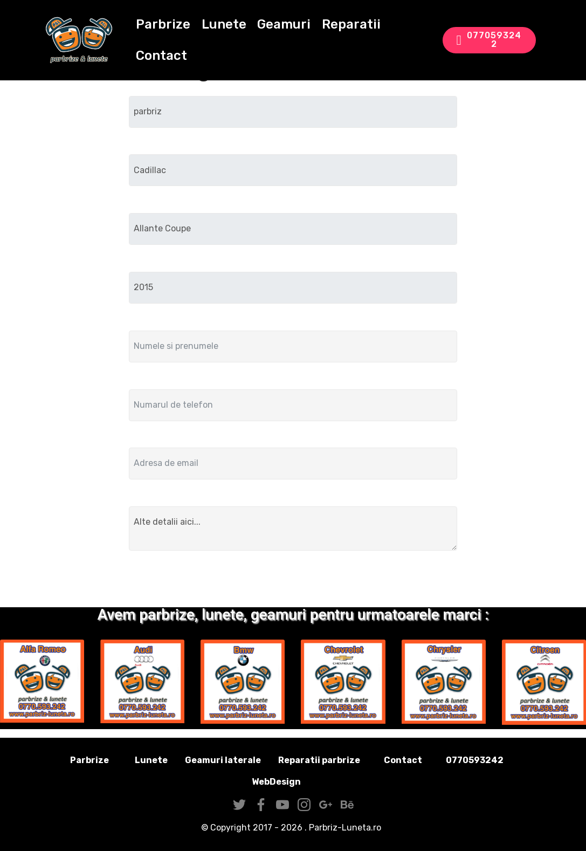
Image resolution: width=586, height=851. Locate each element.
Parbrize (164, 24)
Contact (162, 56)
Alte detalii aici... (293, 528)
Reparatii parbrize (319, 760)
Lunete (224, 24)
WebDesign (293, 782)
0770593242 (489, 40)
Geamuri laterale (223, 760)
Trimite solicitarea (293, 581)
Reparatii (352, 24)
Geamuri (285, 24)
